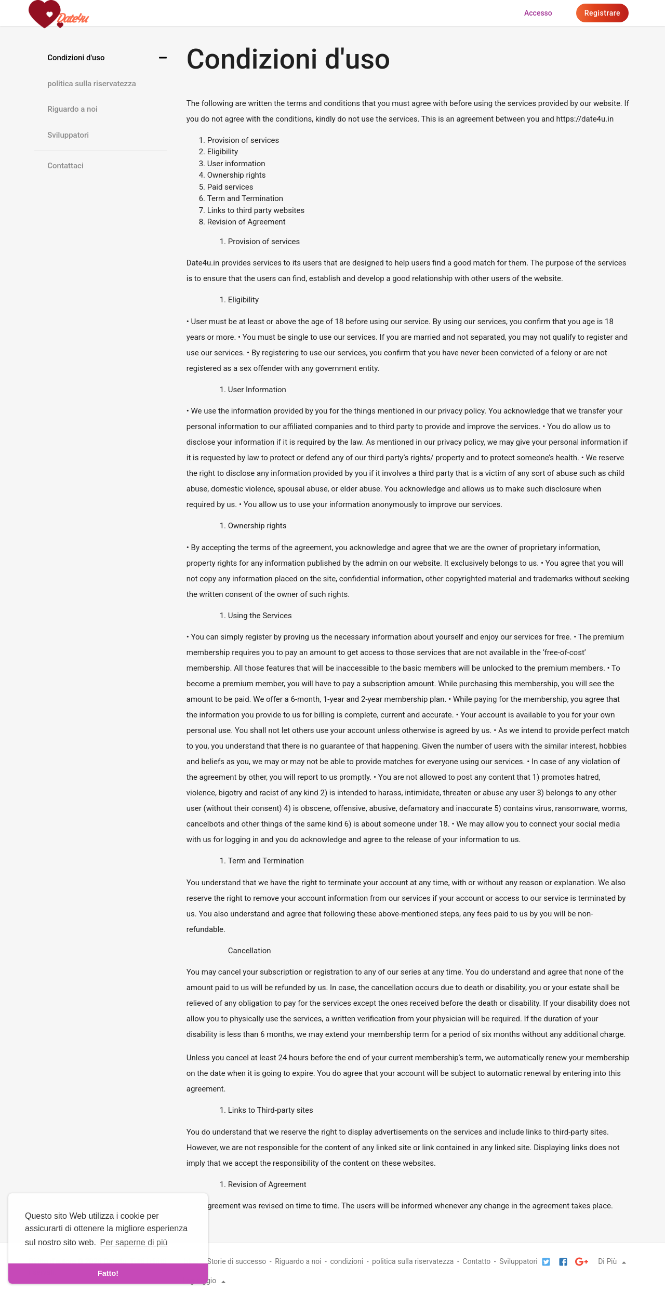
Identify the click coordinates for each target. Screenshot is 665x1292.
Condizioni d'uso (75, 57)
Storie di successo (236, 1261)
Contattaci (65, 165)
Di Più (613, 1261)
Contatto (476, 1261)
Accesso (538, 13)
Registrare (602, 13)
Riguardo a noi (72, 109)
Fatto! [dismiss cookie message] (108, 1273)
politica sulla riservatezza (91, 83)
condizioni (346, 1261)
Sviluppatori (68, 135)
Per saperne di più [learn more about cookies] (134, 1242)
